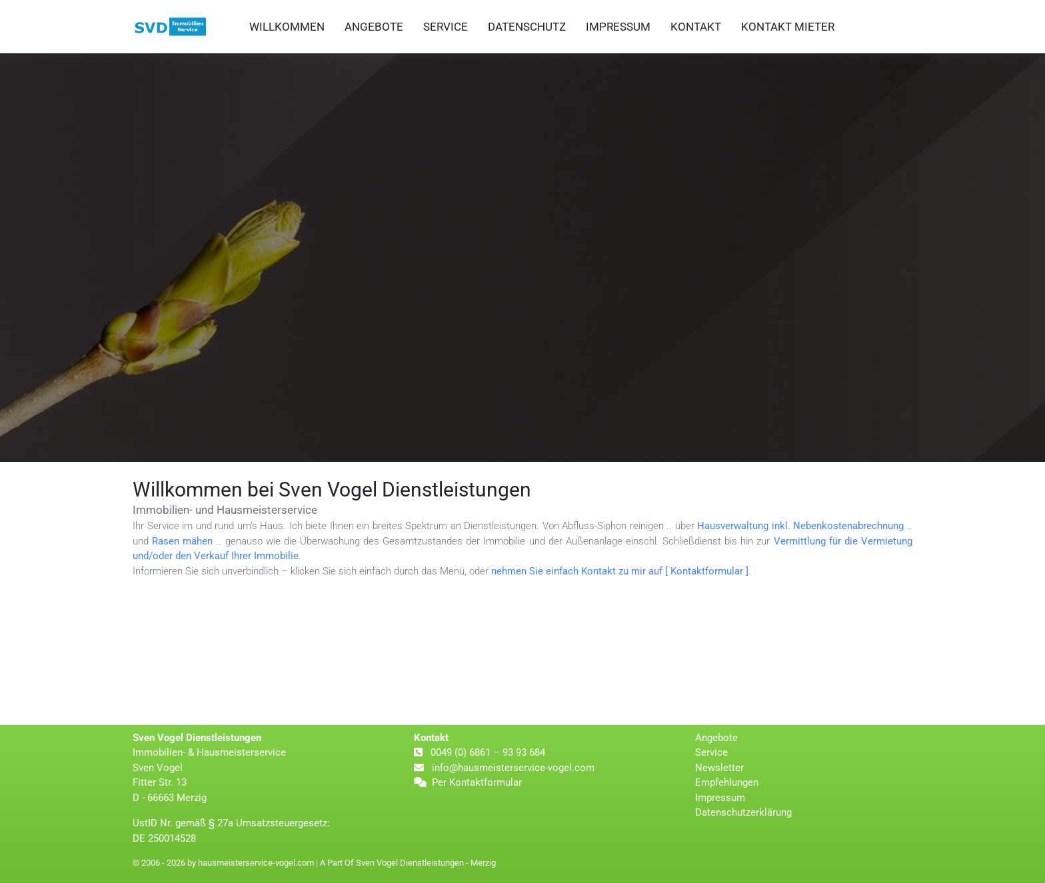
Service (445, 26)
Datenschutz (527, 26)
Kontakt (695, 26)
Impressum (618, 26)
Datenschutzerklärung (743, 812)
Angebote (374, 26)
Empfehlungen (726, 782)
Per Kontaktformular (477, 782)
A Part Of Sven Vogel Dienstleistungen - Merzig (408, 863)
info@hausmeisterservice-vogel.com (511, 768)
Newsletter (719, 768)
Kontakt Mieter (787, 26)
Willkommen (287, 26)
